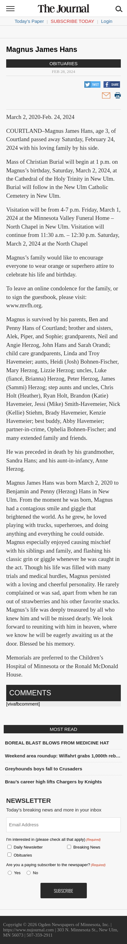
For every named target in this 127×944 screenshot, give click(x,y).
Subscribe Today (72, 21)
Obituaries (63, 63)
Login (106, 21)
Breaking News (86, 847)
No (35, 872)
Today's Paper (29, 21)
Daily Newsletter (28, 847)
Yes (16, 872)
